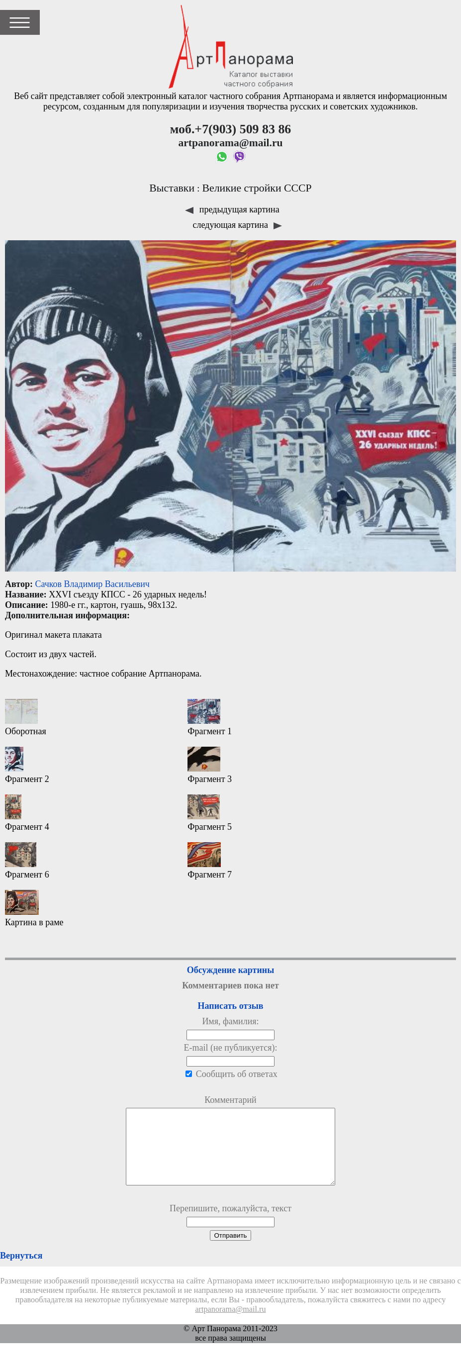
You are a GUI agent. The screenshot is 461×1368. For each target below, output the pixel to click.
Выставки (171, 188)
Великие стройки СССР (256, 188)
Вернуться (21, 1270)
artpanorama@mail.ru (230, 1324)
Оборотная (25, 717)
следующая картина (237, 225)
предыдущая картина (232, 209)
